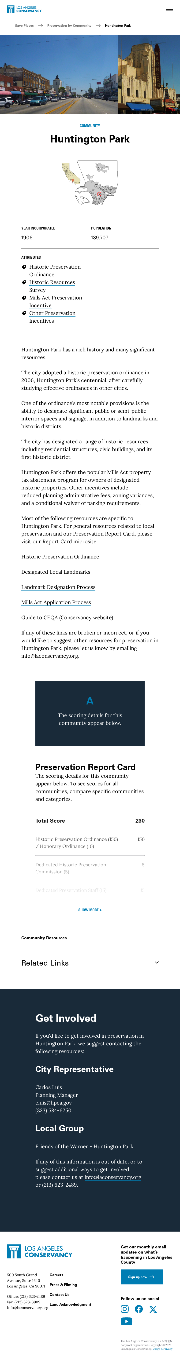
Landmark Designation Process (58, 587)
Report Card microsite (69, 541)
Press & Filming (63, 1284)
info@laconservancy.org (49, 656)
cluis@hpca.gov (53, 1102)
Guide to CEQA (39, 617)
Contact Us (59, 1294)
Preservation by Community (69, 25)
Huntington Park (118, 25)
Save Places (24, 25)
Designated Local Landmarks (55, 572)
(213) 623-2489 (32, 1296)
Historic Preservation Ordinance (60, 556)
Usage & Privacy (162, 1348)
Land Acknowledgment (70, 1304)
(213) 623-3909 (27, 1302)
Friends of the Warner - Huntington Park (84, 1146)
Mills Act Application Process (56, 602)
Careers (56, 1274)
